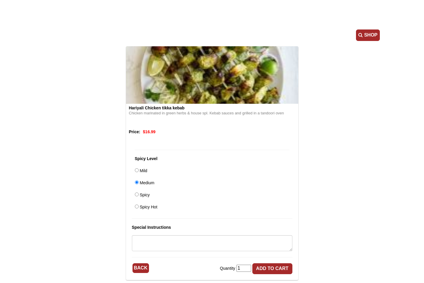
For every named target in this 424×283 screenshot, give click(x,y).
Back (141, 267)
